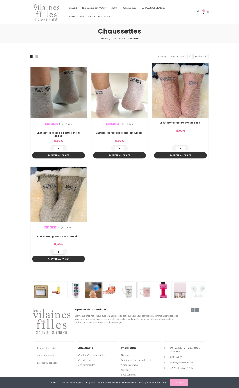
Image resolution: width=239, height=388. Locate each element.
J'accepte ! (179, 382)
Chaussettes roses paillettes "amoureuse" (119, 132)
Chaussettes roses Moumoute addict (180, 122)
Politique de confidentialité (153, 382)
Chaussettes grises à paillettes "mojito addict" (59, 134)
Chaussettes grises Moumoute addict (58, 236)
